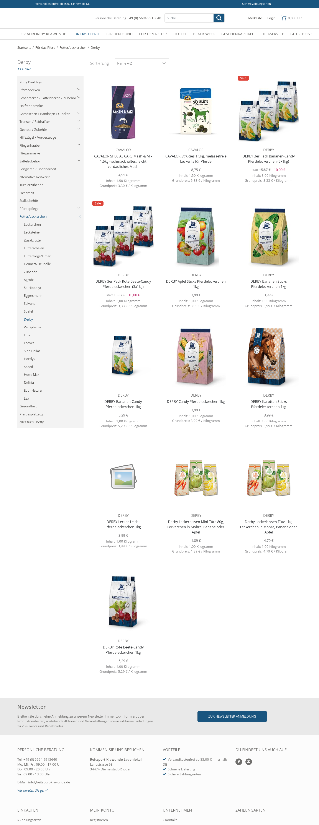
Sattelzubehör (50, 161)
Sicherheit (27, 193)
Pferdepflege (50, 208)
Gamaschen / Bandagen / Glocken (50, 113)
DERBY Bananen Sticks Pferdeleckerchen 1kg (268, 284)
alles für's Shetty (32, 422)
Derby (28, 319)
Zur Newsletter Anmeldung (232, 716)
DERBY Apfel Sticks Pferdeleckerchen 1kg (196, 284)
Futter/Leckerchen (50, 216)
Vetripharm (32, 327)
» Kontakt (170, 820)
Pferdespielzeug (31, 414)
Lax (26, 398)
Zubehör (30, 272)
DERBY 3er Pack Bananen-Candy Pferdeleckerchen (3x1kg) (268, 159)
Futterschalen (34, 248)
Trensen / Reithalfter (50, 121)
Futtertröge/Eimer (37, 256)
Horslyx (29, 359)
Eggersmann (33, 295)
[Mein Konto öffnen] (271, 18)
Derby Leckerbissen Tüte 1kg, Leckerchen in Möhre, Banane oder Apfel (268, 527)
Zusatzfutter (33, 240)
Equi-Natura (33, 390)
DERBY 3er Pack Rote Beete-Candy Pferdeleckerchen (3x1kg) (123, 284)
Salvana (29, 303)
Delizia (29, 382)
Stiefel (28, 311)
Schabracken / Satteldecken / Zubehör (50, 98)
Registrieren (99, 820)
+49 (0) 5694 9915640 (144, 18)
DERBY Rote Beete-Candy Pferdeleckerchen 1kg (123, 650)
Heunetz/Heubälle (37, 264)
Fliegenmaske (30, 153)
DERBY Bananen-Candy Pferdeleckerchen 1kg (123, 404)
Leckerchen (32, 224)
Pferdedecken (50, 90)
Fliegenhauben (50, 145)
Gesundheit (28, 406)
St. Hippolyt (32, 287)
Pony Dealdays (31, 82)
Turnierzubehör (31, 185)
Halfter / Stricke (31, 106)
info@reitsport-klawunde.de (49, 782)
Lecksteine (31, 232)
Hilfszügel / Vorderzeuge (38, 137)
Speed (28, 367)
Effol (27, 335)
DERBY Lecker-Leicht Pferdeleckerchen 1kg (123, 524)
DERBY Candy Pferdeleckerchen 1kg (196, 401)
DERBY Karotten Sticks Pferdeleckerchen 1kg (268, 404)
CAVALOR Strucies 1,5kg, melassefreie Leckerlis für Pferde (196, 159)
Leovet (29, 343)
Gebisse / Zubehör (50, 129)
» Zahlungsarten (29, 820)
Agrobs (29, 279)
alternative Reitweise (35, 177)
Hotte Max (31, 374)
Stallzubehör (29, 200)
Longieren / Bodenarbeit (38, 169)
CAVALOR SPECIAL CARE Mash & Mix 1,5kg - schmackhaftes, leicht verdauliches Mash (123, 161)
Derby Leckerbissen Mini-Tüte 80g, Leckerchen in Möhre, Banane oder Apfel (195, 527)
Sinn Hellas (32, 351)
